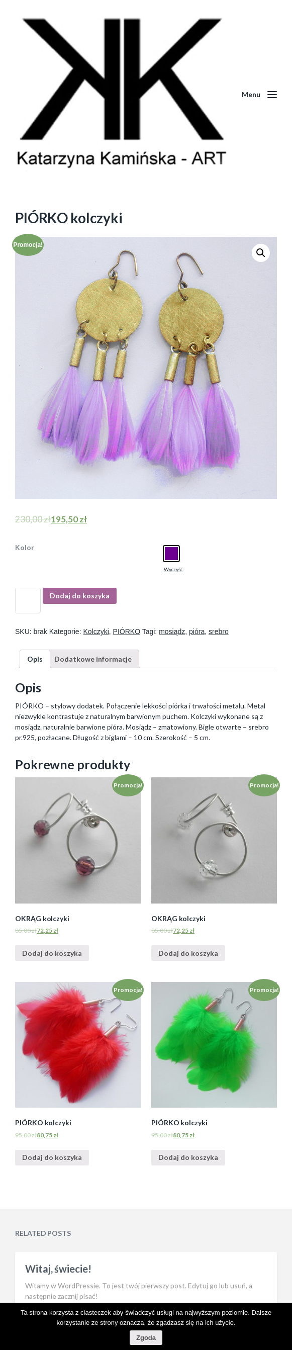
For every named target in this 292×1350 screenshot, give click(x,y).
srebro (219, 631)
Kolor (24, 547)
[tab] (35, 659)
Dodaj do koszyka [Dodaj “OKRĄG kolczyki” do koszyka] (52, 953)
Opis (35, 659)
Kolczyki (96, 631)
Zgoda (146, 1337)
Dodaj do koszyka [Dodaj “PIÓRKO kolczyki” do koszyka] (52, 1157)
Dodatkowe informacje (93, 659)
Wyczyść (173, 569)
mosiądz (172, 631)
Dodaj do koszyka (80, 595)
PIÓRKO (126, 631)
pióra (197, 631)
